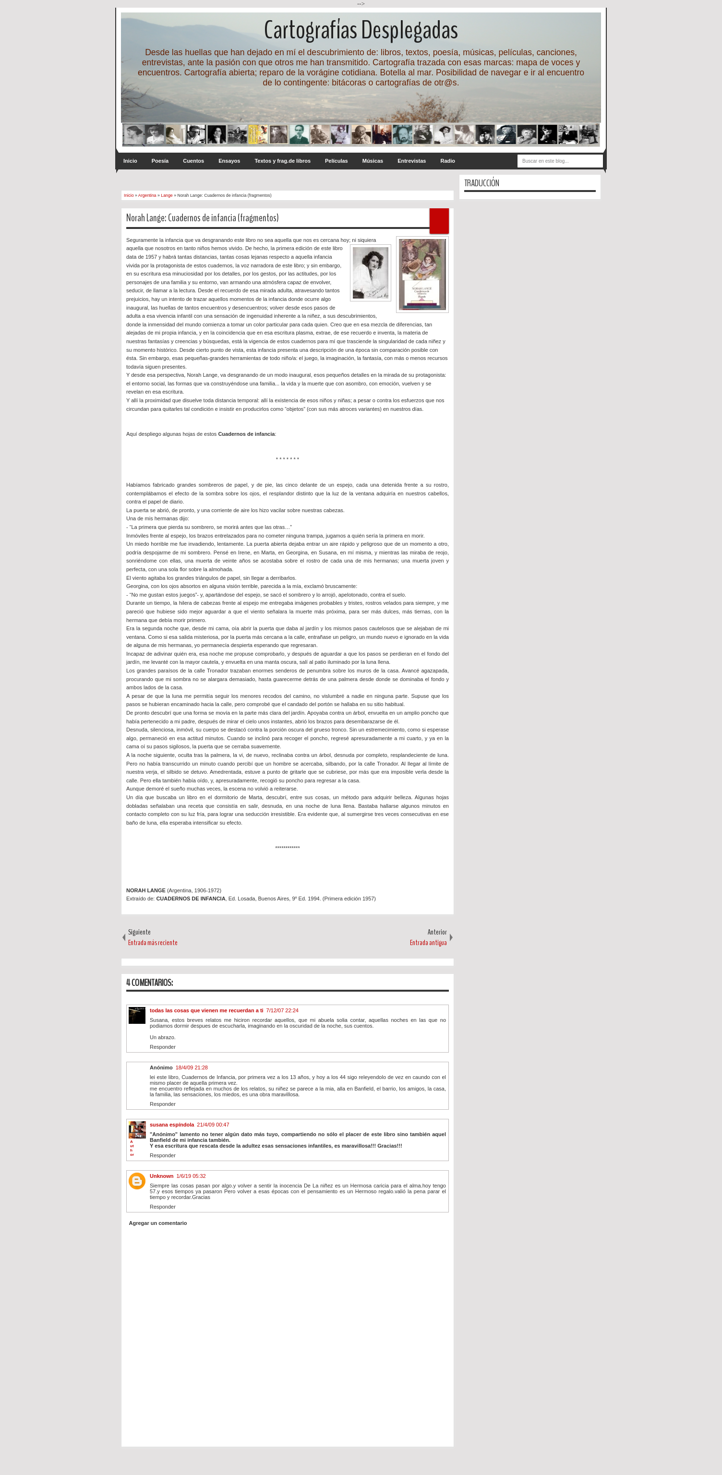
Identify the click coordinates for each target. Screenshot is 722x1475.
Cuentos (193, 161)
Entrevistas (411, 161)
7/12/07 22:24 (282, 1010)
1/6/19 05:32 (191, 1176)
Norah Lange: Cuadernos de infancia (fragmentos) (202, 218)
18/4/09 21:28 (192, 1067)
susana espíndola (172, 1124)
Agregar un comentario (158, 1223)
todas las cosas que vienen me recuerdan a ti (207, 1010)
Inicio (130, 161)
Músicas (372, 161)
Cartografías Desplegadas (361, 30)
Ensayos (229, 161)
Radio (447, 161)
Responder (163, 1047)
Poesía (160, 161)
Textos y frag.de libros (282, 161)
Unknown (162, 1176)
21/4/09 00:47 (213, 1124)
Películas (336, 161)
